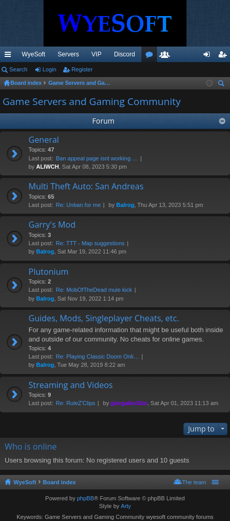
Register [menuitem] (224, 56)
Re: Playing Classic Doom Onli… (97, 356)
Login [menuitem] (209, 56)
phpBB (85, 498)
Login (49, 69)
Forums (151, 56)
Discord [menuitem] (124, 54)
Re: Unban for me (78, 205)
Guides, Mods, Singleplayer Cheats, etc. (103, 319)
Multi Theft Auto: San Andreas (85, 187)
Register (82, 69)
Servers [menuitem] (68, 54)
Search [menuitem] (222, 84)
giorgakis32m (129, 403)
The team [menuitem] (194, 482)
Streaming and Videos (70, 385)
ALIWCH (47, 166)
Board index (59, 482)
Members (166, 56)
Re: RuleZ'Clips (75, 403)
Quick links (10, 56)
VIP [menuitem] (97, 54)
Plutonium (48, 272)
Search (18, 69)
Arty (126, 506)
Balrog (125, 205)
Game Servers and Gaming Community (92, 101)
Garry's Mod (52, 225)
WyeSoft (33, 54)
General (43, 140)
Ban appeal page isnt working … (97, 158)
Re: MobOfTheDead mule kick (94, 290)
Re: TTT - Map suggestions (90, 243)
